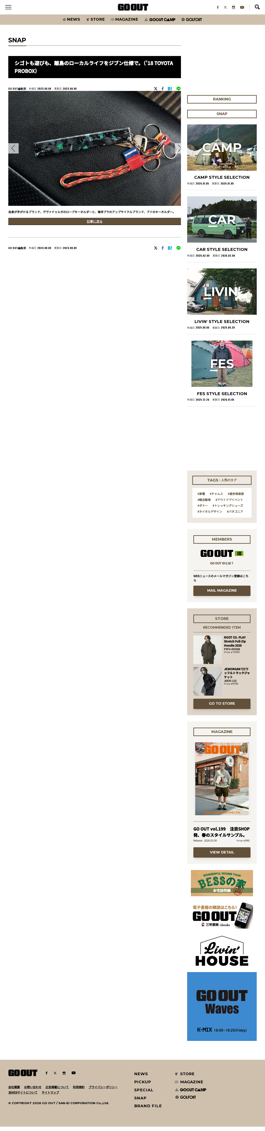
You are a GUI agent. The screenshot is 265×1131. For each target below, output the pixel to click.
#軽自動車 (204, 504)
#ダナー (203, 510)
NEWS (141, 1078)
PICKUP (142, 1086)
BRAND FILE (148, 1110)
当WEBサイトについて (22, 1096)
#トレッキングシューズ (228, 510)
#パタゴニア (235, 516)
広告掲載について (57, 1091)
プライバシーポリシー (103, 1091)
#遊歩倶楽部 (236, 498)
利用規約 (78, 1091)
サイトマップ (50, 1096)
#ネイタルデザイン (210, 516)
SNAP (140, 1102)
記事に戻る (94, 226)
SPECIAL (144, 1094)
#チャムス (216, 498)
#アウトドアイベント (229, 504)
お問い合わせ (32, 1091)
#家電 (201, 498)
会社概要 (14, 1091)
